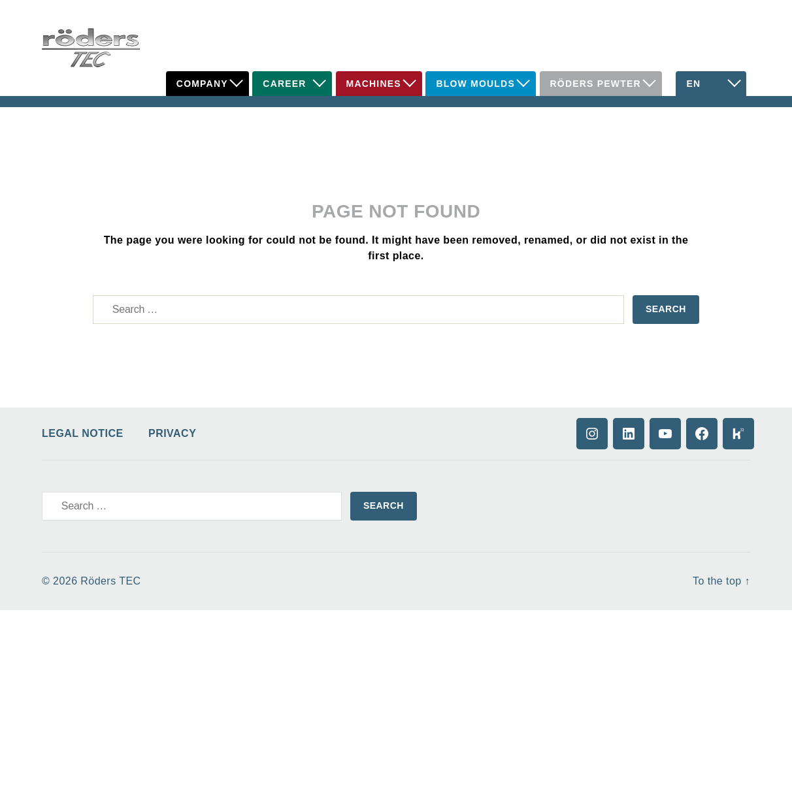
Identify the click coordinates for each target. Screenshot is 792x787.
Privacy (172, 433)
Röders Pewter (595, 83)
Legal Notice (83, 433)
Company (202, 83)
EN (693, 83)
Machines (373, 83)
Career (284, 83)
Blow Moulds (475, 83)
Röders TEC (110, 580)
